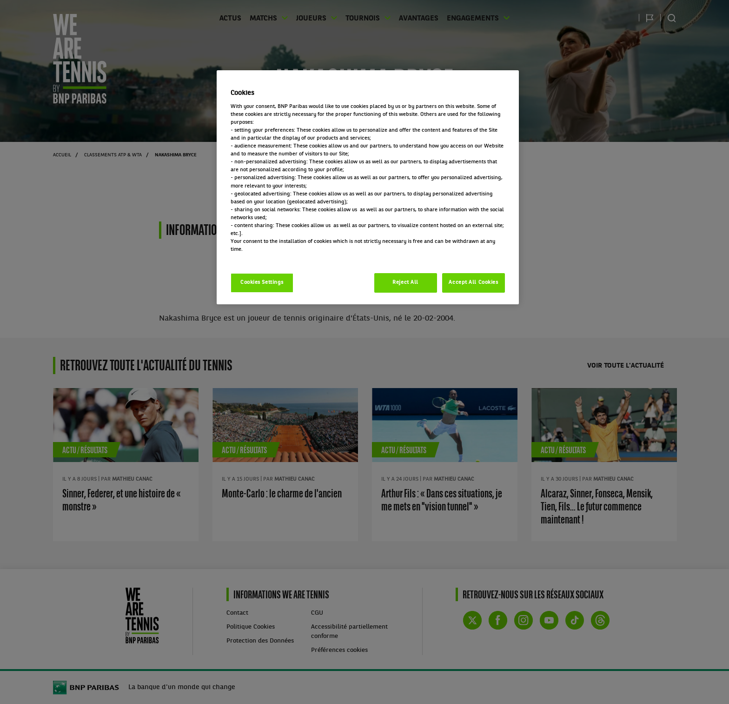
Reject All (405, 282)
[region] (368, 187)
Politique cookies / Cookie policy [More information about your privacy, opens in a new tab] (271, 257)
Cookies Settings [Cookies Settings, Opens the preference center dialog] (262, 282)
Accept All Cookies (473, 282)
